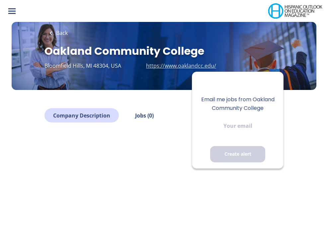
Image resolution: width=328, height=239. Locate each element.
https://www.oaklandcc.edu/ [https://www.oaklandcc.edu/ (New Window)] (181, 65)
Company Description (81, 115)
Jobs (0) (144, 115)
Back (61, 33)
